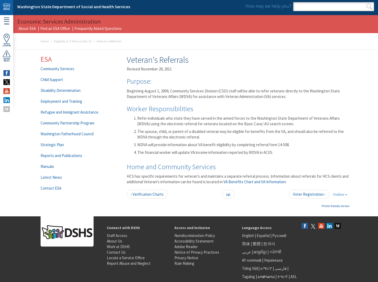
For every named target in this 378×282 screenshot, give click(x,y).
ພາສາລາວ (266, 276)
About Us (114, 241)
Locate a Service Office (126, 257)
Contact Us (116, 252)
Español (263, 235)
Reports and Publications (61, 155)
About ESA (27, 28)
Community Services (57, 68)
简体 (246, 243)
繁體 (257, 243)
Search (369, 6)
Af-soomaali (251, 260)
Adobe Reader (186, 246)
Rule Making (184, 263)
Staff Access (117, 235)
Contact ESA (51, 188)
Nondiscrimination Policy (194, 235)
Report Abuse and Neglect (129, 263)
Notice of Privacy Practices (196, 252)
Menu (6, 21)
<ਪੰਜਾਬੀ (275, 251)
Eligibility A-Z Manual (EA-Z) (72, 41)
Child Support (52, 79)
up (228, 194)
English (248, 235)
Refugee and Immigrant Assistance (69, 112)
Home (45, 41)
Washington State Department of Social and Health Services (73, 6)
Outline (340, 194)
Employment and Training (61, 101)
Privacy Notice (186, 257)
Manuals (47, 166)
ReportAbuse (7, 56)
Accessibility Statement (194, 241)
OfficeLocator (7, 40)
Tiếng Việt (250, 268)
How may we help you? (268, 6)
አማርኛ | (267, 268)
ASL (294, 276)
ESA (46, 59)
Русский (279, 235)
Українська (273, 260)
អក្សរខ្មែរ (260, 251)
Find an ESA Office (55, 28)
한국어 (269, 243)
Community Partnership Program (67, 123)
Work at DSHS (118, 246)
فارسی (280, 268)
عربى (246, 251)
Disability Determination (61, 90)
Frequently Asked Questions (98, 28)
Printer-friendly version (335, 206)
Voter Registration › (309, 194)
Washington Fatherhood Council (67, 133)
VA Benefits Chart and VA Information (254, 181)
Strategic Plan (52, 144)
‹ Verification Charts (147, 194)
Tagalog (248, 276)
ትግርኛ (282, 276)
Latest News (51, 177)
